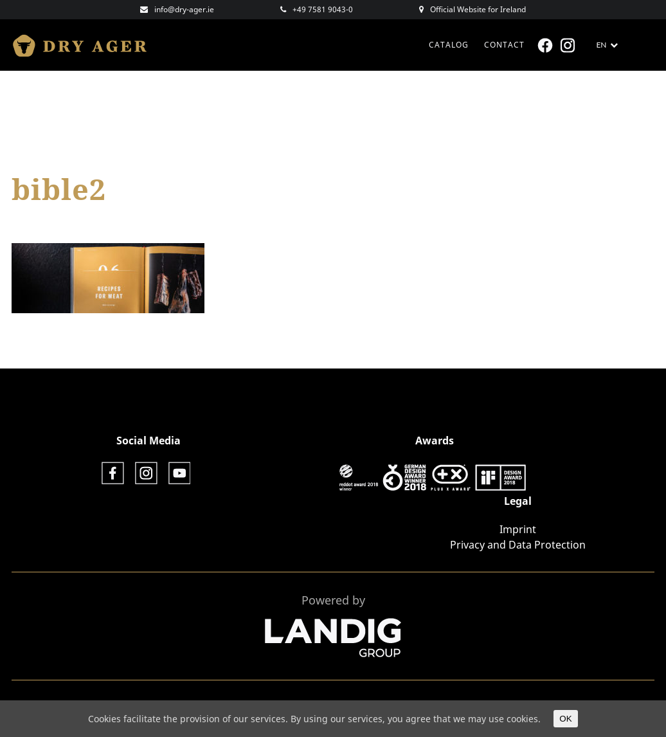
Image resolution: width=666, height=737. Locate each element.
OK (565, 718)
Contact (504, 44)
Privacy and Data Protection (518, 545)
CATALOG (449, 44)
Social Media (148, 440)
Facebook (547, 45)
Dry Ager (85, 45)
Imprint (518, 529)
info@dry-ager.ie (184, 9)
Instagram (569, 45)
